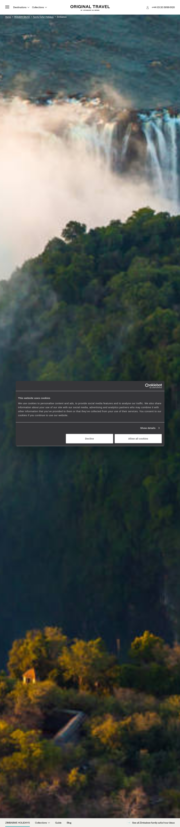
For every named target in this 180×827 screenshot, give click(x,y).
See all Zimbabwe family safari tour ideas (150, 822)
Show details (148, 428)
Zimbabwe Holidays (17, 822)
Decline (89, 438)
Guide (58, 822)
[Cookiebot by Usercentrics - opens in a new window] (147, 386)
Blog (69, 822)
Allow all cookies (138, 438)
